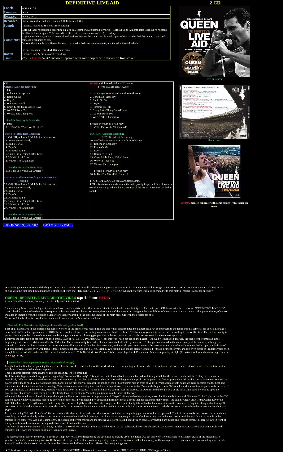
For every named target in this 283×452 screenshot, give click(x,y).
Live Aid (105, 29)
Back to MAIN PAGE (58, 225)
